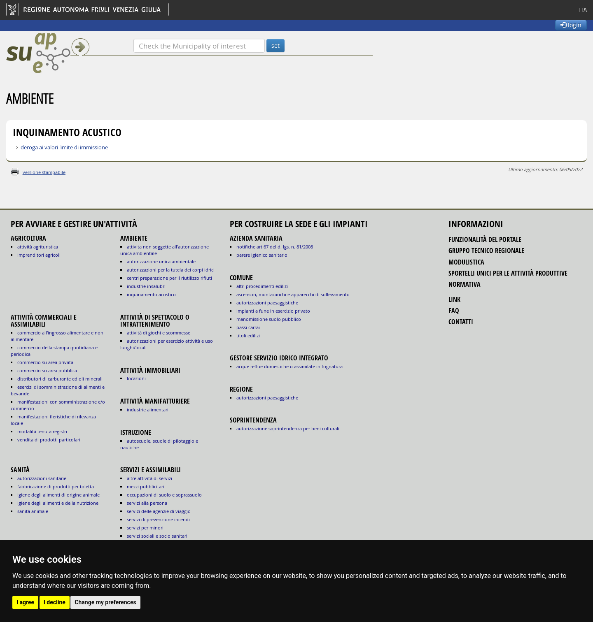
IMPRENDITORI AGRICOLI (39, 255)
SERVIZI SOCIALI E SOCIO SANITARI (157, 536)
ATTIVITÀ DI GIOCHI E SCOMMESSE (158, 333)
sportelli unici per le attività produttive (507, 273)
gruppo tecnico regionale (486, 250)
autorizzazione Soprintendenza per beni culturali (287, 428)
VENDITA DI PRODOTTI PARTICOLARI (48, 439)
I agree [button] (25, 602)
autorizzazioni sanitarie (41, 478)
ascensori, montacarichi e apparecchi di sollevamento (293, 294)
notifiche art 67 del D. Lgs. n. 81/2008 (274, 247)
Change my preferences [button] (105, 602)
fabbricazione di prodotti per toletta (55, 486)
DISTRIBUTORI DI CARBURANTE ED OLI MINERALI (60, 379)
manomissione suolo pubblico (268, 319)
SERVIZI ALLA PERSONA (147, 503)
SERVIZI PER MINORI (145, 528)
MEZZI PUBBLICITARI (145, 486)
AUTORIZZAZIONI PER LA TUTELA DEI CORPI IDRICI (171, 270)
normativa (464, 284)
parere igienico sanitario (261, 255)
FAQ (453, 310)
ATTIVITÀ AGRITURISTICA (37, 247)
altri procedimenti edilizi (262, 286)
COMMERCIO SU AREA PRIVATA (45, 362)
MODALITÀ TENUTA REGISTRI (42, 431)
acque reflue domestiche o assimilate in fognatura (289, 366)
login (570, 25)
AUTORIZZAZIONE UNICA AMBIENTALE (161, 261)
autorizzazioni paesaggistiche (267, 302)
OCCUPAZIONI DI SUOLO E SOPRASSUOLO (164, 495)
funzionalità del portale (484, 239)
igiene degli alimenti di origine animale (58, 495)
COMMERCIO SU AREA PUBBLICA (47, 370)
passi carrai (248, 327)
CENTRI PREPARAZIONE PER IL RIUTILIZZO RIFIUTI (169, 278)
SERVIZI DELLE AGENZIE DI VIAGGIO (159, 511)
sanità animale (32, 511)
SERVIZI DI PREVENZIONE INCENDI (158, 519)
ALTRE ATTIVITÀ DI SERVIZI (149, 478)
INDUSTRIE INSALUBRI (146, 286)
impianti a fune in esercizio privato (273, 311)
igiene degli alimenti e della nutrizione (57, 503)
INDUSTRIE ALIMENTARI (147, 409)
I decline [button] (54, 602)
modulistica (466, 262)
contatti (460, 321)
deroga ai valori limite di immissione (64, 147)
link (454, 299)
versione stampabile (44, 172)
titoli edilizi (248, 335)
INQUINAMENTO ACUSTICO (151, 294)
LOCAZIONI (136, 378)
